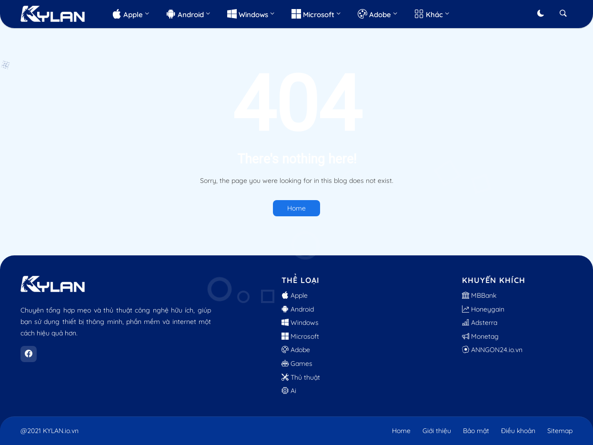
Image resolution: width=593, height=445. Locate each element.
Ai (288, 390)
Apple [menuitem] (127, 14)
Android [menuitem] (185, 14)
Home (296, 208)
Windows (300, 322)
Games (296, 363)
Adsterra (479, 322)
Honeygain (483, 309)
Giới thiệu (436, 430)
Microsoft (300, 336)
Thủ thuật (300, 377)
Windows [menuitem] (247, 14)
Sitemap (560, 430)
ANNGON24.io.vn (492, 349)
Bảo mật (476, 430)
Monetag (480, 336)
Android (297, 309)
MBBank (479, 295)
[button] (540, 13)
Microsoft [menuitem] (312, 14)
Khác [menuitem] (428, 14)
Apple (294, 295)
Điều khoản (518, 430)
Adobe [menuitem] (374, 14)
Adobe (295, 349)
